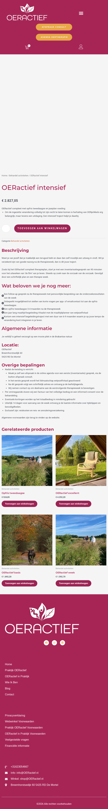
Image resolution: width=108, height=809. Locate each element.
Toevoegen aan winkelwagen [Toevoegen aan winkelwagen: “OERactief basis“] (19, 583)
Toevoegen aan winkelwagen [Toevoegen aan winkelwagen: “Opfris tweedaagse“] (19, 503)
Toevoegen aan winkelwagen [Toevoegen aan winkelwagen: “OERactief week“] (73, 583)
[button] (81, 13)
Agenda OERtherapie (54, 37)
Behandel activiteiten (18, 175)
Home (4, 175)
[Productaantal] (6, 228)
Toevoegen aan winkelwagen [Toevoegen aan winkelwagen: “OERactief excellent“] (73, 503)
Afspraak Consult (54, 27)
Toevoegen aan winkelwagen (42, 228)
